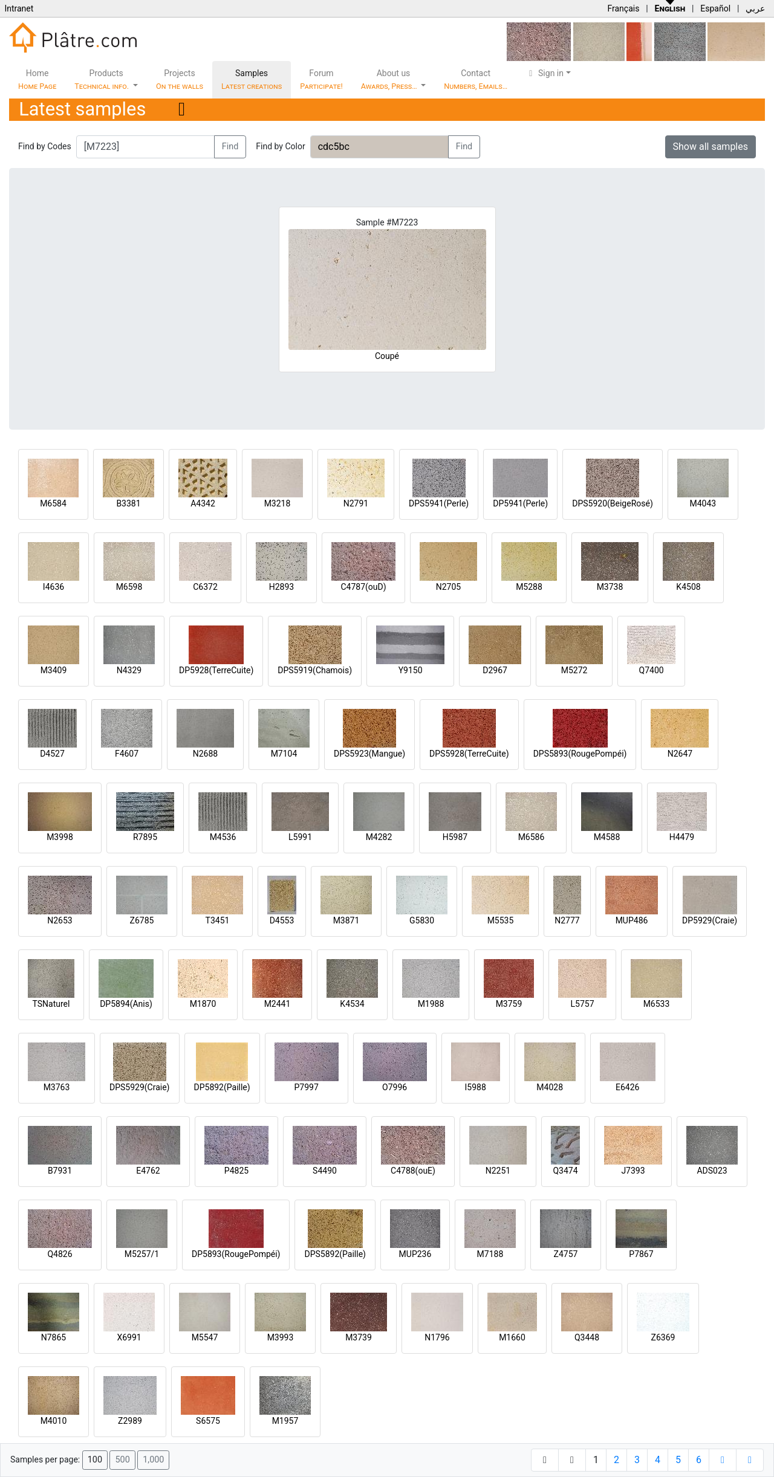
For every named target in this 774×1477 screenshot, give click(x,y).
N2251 (498, 1170)
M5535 (500, 920)
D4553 (282, 920)
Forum (321, 79)
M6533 (656, 1004)
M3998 (60, 837)
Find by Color (280, 146)
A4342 (202, 503)
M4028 (549, 1087)
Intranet (18, 8)
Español (715, 8)
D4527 (52, 753)
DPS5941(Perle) (439, 503)
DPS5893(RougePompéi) (580, 753)
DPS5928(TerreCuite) (469, 753)
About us (390, 79)
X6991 (129, 1337)
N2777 (566, 920)
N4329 (129, 670)
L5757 (582, 1004)
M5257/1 (142, 1254)
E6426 (627, 1087)
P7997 (306, 1087)
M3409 (54, 670)
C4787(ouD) (363, 587)
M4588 (607, 837)
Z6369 (663, 1337)
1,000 (153, 1460)
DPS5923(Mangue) (369, 753)
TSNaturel (51, 1004)
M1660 (512, 1337)
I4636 (53, 587)
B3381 (128, 503)
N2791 (355, 503)
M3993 (280, 1337)
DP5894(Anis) (126, 1004)
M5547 (205, 1337)
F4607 (126, 753)
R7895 (145, 837)
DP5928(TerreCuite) (216, 670)
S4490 (325, 1170)
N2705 (448, 587)
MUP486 (632, 920)
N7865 (53, 1337)
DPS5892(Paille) (334, 1254)
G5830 (421, 920)
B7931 (60, 1170)
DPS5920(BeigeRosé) (612, 503)
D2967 (495, 670)
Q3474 (565, 1170)
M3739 (358, 1337)
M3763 (57, 1087)
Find (230, 146)
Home (37, 79)
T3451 (218, 920)
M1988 (431, 1004)
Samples (251, 79)
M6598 (129, 587)
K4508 (688, 587)
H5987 (455, 837)
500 (122, 1460)
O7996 (394, 1087)
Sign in (544, 73)
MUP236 (415, 1254)
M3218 (277, 503)
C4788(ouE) (413, 1170)
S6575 (208, 1421)
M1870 (203, 1004)
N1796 (436, 1337)
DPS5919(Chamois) (315, 670)
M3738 (610, 587)
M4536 (223, 837)
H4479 (681, 837)
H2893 (281, 587)
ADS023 (712, 1170)
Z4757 (566, 1254)
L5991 (300, 837)
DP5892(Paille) (222, 1087)
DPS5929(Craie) (139, 1087)
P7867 (641, 1254)
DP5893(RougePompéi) (236, 1254)
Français (623, 8)
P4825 (236, 1170)
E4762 (148, 1170)
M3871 (346, 920)
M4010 (54, 1421)
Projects (179, 79)
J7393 (633, 1170)
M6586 (531, 837)
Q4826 (59, 1254)
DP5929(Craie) (709, 920)
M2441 (277, 1004)
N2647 (680, 753)
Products (102, 79)
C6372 (205, 587)
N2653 (59, 920)
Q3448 (586, 1337)
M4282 (379, 837)
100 (95, 1460)
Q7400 (651, 670)
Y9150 (410, 670)
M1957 (285, 1421)
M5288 (529, 587)
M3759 (509, 1004)
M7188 (490, 1254)
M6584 (53, 503)
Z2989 (130, 1421)
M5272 (574, 670)
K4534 (352, 1004)
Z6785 (142, 920)
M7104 (284, 753)
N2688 (205, 753)
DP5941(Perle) (520, 503)
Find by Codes (44, 146)
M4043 (702, 503)
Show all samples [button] (711, 146)
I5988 (475, 1087)
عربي (755, 8)
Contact (475, 79)
